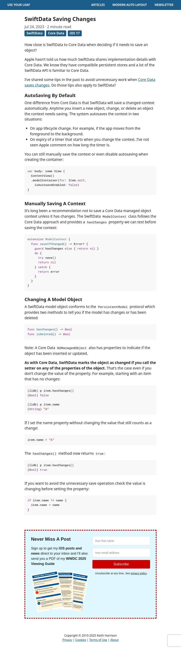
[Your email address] (121, 552)
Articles (98, 5)
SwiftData (35, 33)
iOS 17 (75, 33)
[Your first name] (121, 540)
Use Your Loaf (18, 5)
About (114, 640)
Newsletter (163, 5)
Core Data (56, 33)
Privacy (67, 640)
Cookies (80, 640)
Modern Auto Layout (129, 5)
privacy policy (139, 573)
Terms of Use (98, 640)
